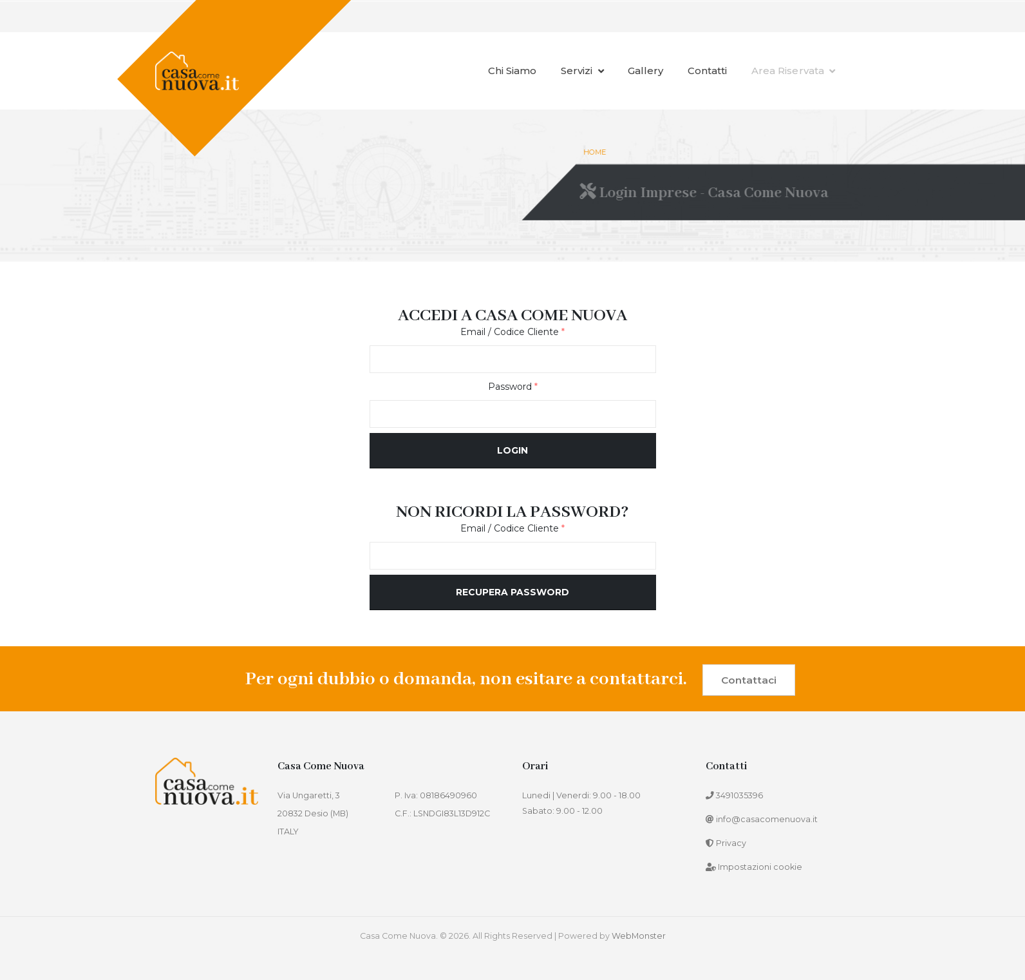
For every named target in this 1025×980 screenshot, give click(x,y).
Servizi (582, 70)
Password (513, 386)
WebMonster (639, 936)
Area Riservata (793, 70)
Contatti (708, 70)
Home (596, 152)
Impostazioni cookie (760, 867)
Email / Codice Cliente (512, 332)
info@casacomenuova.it (767, 819)
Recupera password (512, 592)
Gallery (646, 70)
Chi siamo (512, 70)
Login (512, 450)
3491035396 (739, 795)
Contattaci (748, 680)
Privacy (731, 843)
